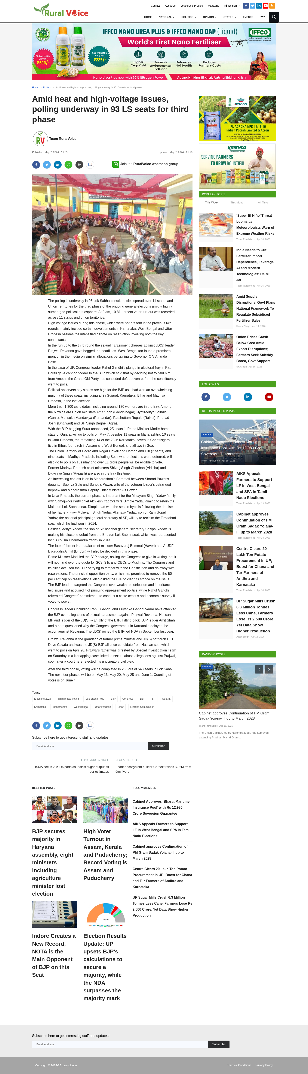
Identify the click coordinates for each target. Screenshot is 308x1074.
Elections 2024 (42, 698)
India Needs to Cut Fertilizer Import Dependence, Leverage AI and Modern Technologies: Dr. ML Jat (255, 265)
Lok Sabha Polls (95, 698)
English (232, 6)
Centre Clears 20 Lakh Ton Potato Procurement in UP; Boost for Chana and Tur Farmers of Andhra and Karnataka (255, 567)
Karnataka (40, 706)
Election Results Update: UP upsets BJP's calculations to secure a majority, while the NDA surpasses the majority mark (105, 967)
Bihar (121, 706)
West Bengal (81, 706)
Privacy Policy (264, 1065)
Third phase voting (68, 698)
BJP (113, 698)
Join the (145, 164)
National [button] (167, 17)
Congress (127, 698)
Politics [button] (188, 17)
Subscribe (158, 746)
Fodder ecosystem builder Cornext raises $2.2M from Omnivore (153, 769)
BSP (142, 698)
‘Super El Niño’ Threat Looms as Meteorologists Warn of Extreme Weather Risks (255, 224)
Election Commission (142, 706)
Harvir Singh (243, 326)
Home (148, 17)
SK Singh (241, 366)
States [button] (230, 17)
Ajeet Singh (242, 636)
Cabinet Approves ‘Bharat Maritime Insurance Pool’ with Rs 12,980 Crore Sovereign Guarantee (161, 807)
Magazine (213, 5)
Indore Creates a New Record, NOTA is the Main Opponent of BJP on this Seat (54, 955)
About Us (170, 5)
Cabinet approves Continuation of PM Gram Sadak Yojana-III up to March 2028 (160, 852)
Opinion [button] (210, 17)
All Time (263, 202)
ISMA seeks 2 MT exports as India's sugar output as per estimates (72, 769)
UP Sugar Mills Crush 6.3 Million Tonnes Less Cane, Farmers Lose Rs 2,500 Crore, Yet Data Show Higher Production (255, 616)
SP (153, 698)
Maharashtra (60, 706)
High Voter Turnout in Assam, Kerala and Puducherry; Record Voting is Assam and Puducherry (105, 854)
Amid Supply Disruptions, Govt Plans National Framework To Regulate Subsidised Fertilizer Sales (255, 308)
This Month (237, 202)
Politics (47, 87)
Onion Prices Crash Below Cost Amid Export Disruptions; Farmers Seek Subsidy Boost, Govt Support (254, 349)
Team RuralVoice (62, 138)
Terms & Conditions (239, 1065)
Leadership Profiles (192, 5)
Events (248, 17)
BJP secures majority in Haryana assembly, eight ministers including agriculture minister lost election (52, 862)
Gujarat (166, 698)
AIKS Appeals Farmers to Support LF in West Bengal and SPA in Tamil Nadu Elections (162, 830)
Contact (155, 5)
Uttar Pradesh (103, 706)
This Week (211, 202)
